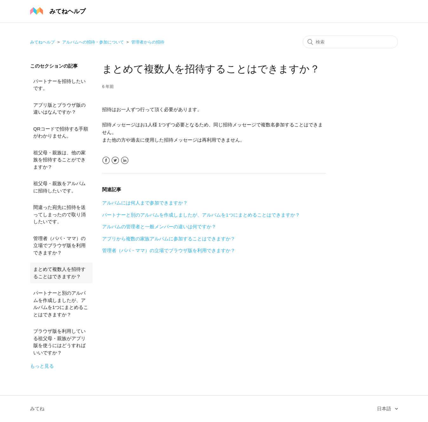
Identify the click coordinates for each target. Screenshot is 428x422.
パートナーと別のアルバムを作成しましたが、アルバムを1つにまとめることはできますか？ (60, 303)
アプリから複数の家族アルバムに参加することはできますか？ (168, 238)
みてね (37, 408)
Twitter (115, 160)
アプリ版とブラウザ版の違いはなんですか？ (59, 108)
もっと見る (42, 366)
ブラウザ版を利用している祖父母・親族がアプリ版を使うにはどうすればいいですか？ (59, 341)
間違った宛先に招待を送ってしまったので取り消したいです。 (59, 214)
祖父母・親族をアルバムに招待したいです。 (59, 187)
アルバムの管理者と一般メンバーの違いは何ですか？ (159, 226)
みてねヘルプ (42, 42)
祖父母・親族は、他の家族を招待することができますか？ (59, 160)
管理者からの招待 (147, 42)
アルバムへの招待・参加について (93, 42)
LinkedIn (125, 160)
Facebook (106, 160)
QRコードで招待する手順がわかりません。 (60, 132)
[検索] (350, 42)
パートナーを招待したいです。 (59, 84)
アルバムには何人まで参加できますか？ (145, 202)
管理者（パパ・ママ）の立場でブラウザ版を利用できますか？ (59, 245)
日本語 (384, 408)
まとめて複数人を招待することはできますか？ (59, 272)
